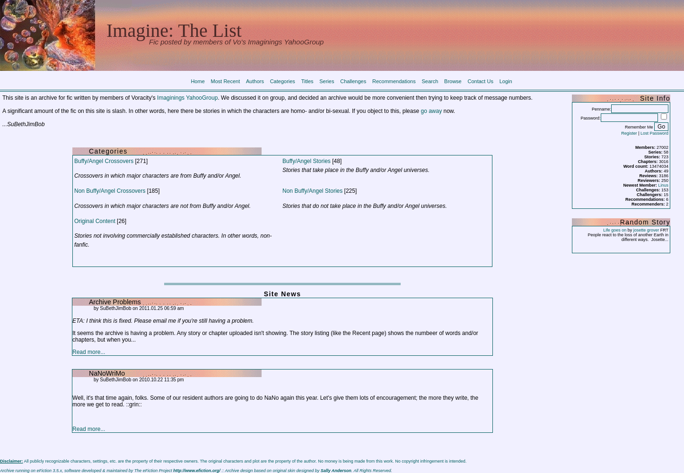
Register (629, 133)
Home (197, 81)
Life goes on (614, 230)
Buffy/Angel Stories (306, 161)
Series (326, 81)
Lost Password (654, 133)
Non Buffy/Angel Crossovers (110, 191)
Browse (453, 81)
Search (429, 81)
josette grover (646, 230)
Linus (663, 185)
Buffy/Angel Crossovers (103, 161)
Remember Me (639, 127)
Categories (282, 81)
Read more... (88, 352)
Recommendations (394, 81)
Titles (307, 81)
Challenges (353, 81)
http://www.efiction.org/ (196, 470)
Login (506, 81)
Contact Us (480, 81)
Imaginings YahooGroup (187, 98)
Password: (591, 118)
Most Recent (225, 81)
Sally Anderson (336, 470)
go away (431, 111)
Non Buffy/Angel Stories (312, 191)
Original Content (94, 221)
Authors (255, 81)
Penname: (601, 109)
